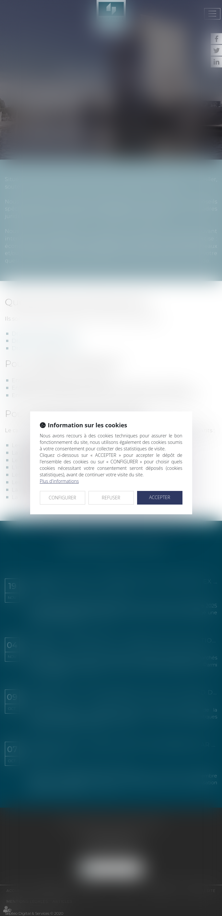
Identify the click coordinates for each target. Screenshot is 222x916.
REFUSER (111, 498)
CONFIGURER (62, 498)
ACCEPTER (159, 497)
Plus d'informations (59, 481)
